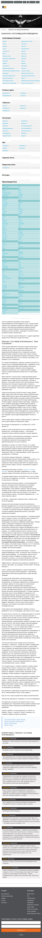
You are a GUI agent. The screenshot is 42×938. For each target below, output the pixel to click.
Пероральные (18, 2)
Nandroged (30, 902)
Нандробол (30, 900)
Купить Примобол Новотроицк (14, 721)
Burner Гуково (9, 725)
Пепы (37, 2)
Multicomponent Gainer (34, 913)
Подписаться (21, 930)
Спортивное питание (7, 2)
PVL (28, 896)
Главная (4, 890)
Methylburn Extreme (33, 904)
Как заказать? (5, 894)
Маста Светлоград (11, 723)
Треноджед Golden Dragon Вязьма (15, 719)
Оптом (3, 900)
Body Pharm (30, 894)
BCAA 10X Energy (32, 909)
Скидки (3, 898)
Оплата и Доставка (7, 896)
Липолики (32, 2)
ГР (28, 2)
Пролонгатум (31, 898)
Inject (24, 2)
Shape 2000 (30, 907)
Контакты (4, 902)
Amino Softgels (31, 911)
